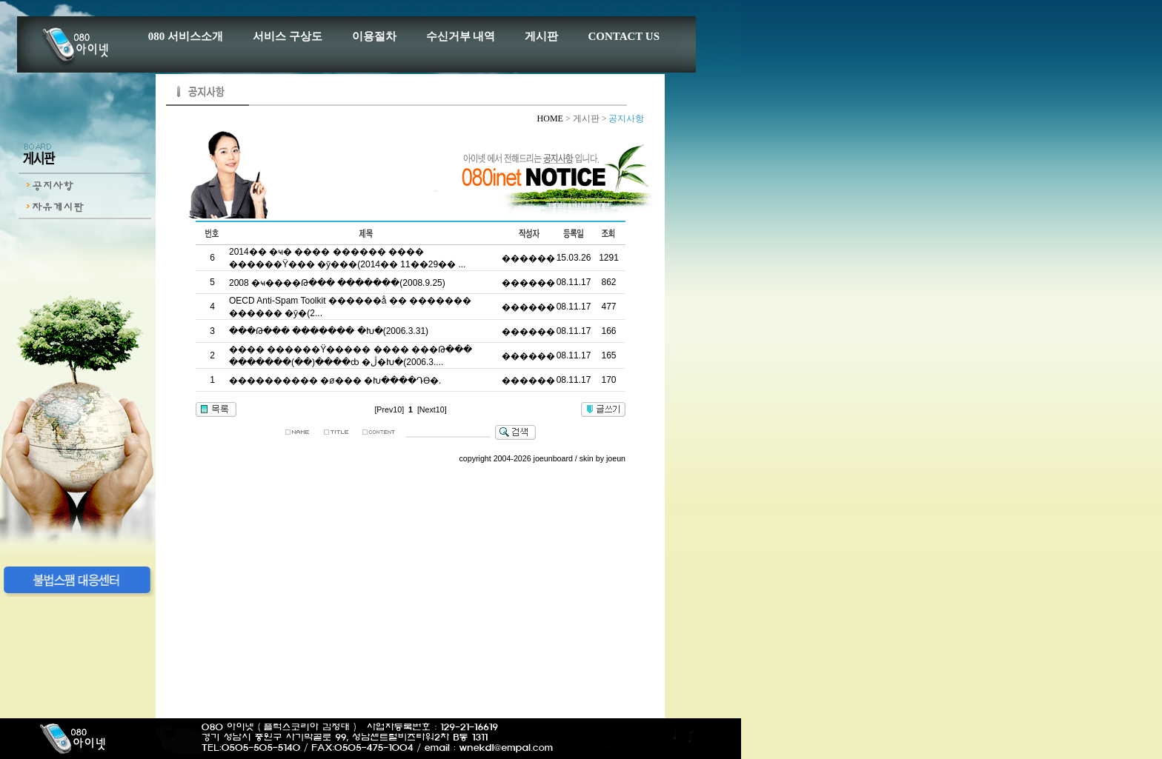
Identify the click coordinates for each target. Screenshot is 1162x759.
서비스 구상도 (287, 36)
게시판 (541, 36)
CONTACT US (624, 36)
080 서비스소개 (185, 36)
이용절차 (374, 36)
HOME (551, 118)
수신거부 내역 (461, 36)
